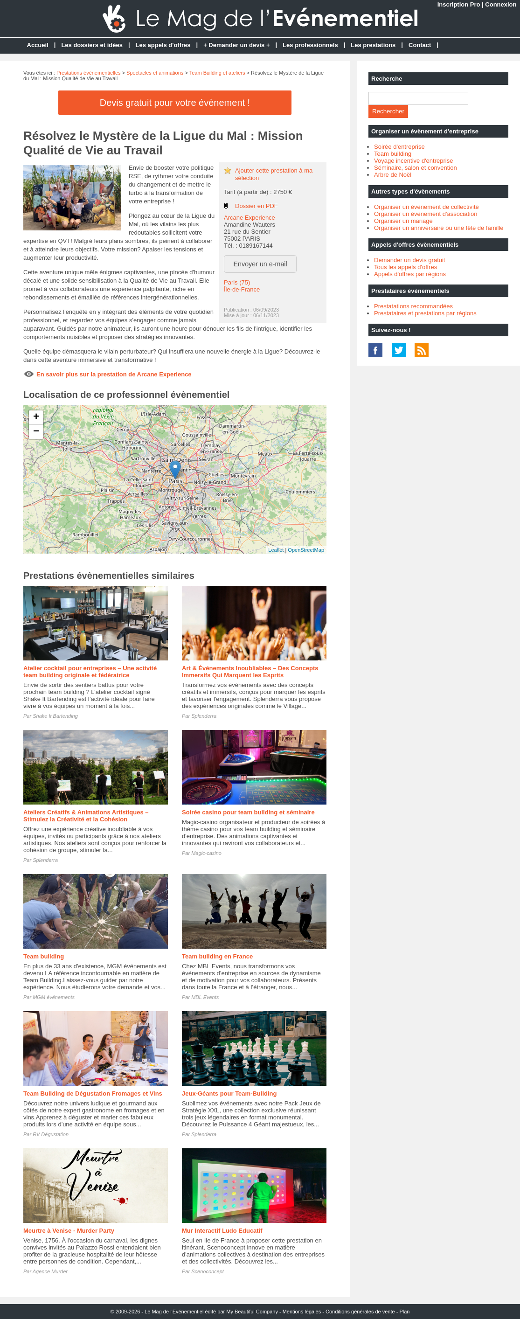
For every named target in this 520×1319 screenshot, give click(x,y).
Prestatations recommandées (413, 306)
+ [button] (36, 417)
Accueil (38, 45)
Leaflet (276, 550)
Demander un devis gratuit (409, 260)
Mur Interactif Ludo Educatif (222, 1230)
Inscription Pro (458, 4)
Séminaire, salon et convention (415, 167)
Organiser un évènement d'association (425, 213)
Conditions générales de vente (360, 1311)
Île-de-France (242, 289)
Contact (420, 45)
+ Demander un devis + (236, 45)
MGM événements (54, 997)
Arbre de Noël (392, 174)
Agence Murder (50, 1271)
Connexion (500, 4)
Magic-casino (206, 853)
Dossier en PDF (256, 205)
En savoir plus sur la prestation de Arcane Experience (114, 374)
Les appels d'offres (163, 45)
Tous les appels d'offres (405, 267)
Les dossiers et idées (92, 45)
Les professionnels (310, 45)
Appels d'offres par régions (410, 274)
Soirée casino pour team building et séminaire (248, 812)
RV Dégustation (51, 1134)
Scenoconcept (207, 1271)
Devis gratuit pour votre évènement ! (175, 102)
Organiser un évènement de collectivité (426, 206)
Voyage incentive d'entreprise (413, 160)
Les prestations (373, 45)
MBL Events (205, 997)
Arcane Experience (249, 217)
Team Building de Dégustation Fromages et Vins (92, 1093)
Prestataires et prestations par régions (425, 313)
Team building (43, 956)
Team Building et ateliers (217, 73)
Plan (404, 1311)
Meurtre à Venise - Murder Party (68, 1230)
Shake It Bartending (55, 716)
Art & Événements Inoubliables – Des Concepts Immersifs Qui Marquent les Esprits (250, 672)
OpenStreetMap (306, 550)
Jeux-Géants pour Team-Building (229, 1093)
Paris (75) (237, 282)
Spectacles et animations (154, 73)
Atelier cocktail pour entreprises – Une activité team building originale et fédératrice (90, 672)
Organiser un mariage (403, 220)
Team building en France (217, 956)
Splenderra (203, 716)
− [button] (36, 432)
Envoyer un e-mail (260, 264)
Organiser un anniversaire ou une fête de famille (439, 227)
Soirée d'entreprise (399, 146)
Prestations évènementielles (88, 73)
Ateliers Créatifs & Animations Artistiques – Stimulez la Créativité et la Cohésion (86, 816)
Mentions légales (302, 1311)
